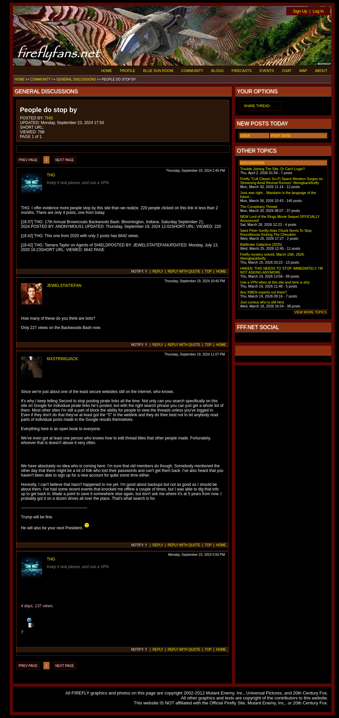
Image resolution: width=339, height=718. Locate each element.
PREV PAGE (28, 160)
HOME (106, 71)
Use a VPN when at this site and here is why (275, 282)
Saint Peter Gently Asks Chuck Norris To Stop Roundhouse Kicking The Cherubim (275, 232)
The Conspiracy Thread (258, 207)
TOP (208, 271)
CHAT (287, 71)
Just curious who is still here (262, 302)
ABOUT (321, 71)
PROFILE (127, 71)
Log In (318, 11)
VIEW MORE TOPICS (310, 312)
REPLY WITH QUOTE (184, 271)
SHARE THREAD (257, 106)
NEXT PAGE (64, 160)
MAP (303, 71)
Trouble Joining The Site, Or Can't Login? (272, 169)
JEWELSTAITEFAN (64, 285)
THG (48, 118)
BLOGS (217, 71)
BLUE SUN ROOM (158, 71)
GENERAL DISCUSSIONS (76, 79)
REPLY (158, 271)
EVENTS (267, 71)
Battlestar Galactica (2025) (261, 244)
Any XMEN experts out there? (263, 292)
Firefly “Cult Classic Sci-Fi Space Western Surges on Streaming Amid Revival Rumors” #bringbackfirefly (281, 181)
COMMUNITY (192, 71)
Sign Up (300, 11)
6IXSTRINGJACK (62, 359)
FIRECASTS (242, 71)
